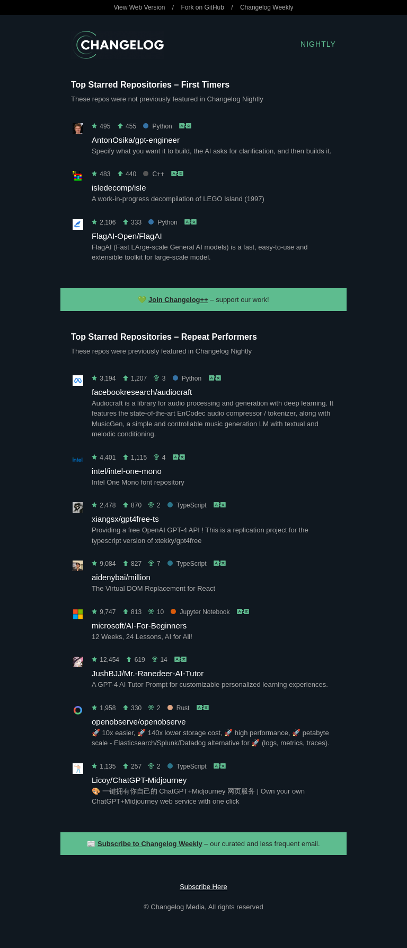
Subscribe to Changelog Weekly (150, 844)
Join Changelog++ (178, 300)
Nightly (318, 44)
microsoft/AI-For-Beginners (139, 625)
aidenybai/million (121, 577)
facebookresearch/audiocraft (142, 392)
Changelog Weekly (267, 7)
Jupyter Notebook (200, 612)
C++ (153, 174)
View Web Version (139, 7)
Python (157, 126)
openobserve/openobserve (139, 721)
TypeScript (187, 505)
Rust (178, 708)
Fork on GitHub (202, 7)
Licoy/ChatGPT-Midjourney (139, 780)
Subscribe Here (203, 887)
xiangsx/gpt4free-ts (125, 518)
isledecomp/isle (119, 187)
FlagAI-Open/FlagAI (127, 235)
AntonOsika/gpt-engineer (136, 139)
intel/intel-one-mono (127, 471)
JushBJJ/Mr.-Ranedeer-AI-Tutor (148, 673)
